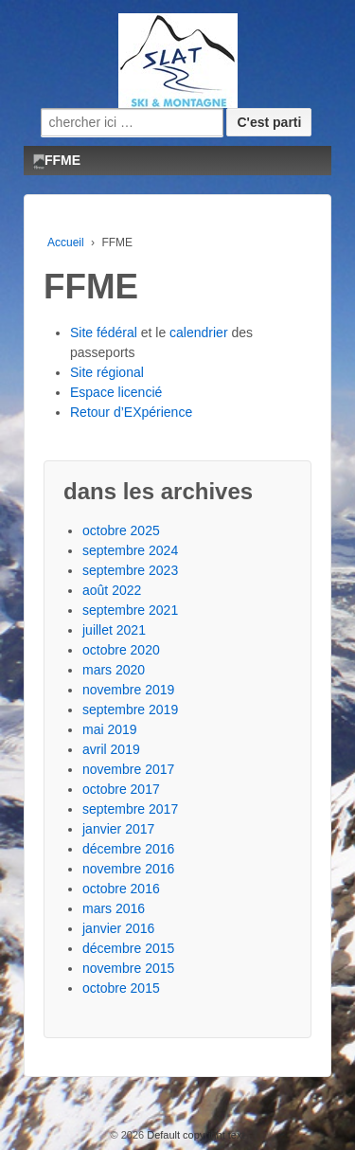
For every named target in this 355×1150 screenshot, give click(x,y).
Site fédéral (103, 332)
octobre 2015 (121, 988)
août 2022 (111, 590)
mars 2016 (113, 908)
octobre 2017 (121, 789)
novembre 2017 (128, 769)
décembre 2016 (128, 848)
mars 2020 (113, 669)
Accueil (65, 242)
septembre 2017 (130, 809)
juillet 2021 (114, 630)
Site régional (107, 372)
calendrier (198, 332)
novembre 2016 (128, 868)
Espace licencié (116, 392)
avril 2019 (111, 749)
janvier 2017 (118, 828)
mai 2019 (109, 729)
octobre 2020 (121, 649)
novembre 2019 (128, 689)
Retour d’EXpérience (131, 412)
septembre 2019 (130, 709)
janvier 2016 (118, 928)
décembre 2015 (128, 948)
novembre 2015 (128, 968)
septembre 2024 (130, 550)
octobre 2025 (121, 530)
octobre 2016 (121, 888)
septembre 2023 (130, 570)
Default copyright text (194, 1135)
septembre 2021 (130, 610)
